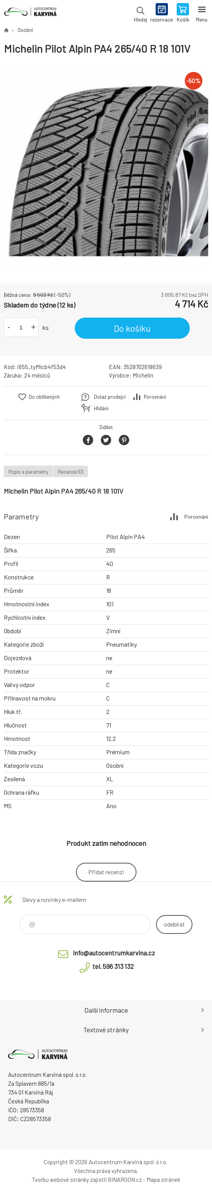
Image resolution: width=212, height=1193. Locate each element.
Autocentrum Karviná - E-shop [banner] (30, 13)
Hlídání (101, 408)
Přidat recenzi (106, 871)
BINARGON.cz (125, 1179)
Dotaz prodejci (110, 397)
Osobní (25, 30)
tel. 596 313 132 (113, 966)
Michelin (143, 375)
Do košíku (132, 328)
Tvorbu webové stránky (60, 1179)
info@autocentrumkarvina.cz (114, 953)
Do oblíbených (44, 397)
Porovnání (155, 397)
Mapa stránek (163, 1179)
